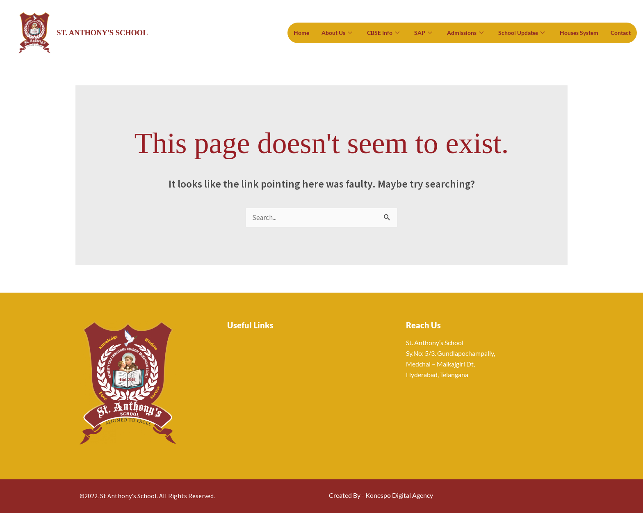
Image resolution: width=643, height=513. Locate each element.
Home (301, 32)
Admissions (465, 33)
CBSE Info (383, 33)
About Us (337, 33)
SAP (423, 33)
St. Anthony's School (103, 32)
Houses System (579, 32)
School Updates (521, 33)
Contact (621, 32)
